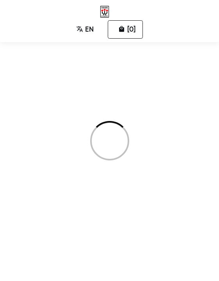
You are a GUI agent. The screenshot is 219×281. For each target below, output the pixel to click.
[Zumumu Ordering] (106, 12)
